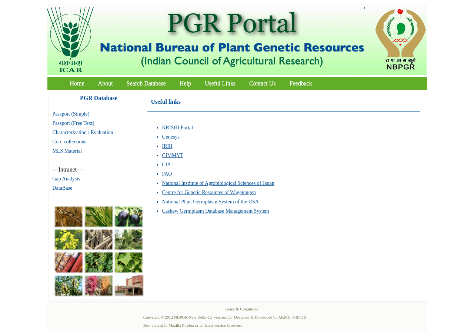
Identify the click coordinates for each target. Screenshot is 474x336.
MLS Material (67, 151)
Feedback (301, 83)
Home (77, 83)
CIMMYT (173, 155)
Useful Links (220, 83)
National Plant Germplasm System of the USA (210, 201)
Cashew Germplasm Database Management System (215, 211)
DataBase (63, 188)
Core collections (69, 141)
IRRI (167, 146)
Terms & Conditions (241, 309)
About (105, 83)
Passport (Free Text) (73, 123)
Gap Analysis (66, 179)
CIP (166, 164)
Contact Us (262, 83)
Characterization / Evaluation (83, 132)
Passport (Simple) (71, 114)
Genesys (171, 137)
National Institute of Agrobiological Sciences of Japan (218, 183)
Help (185, 83)
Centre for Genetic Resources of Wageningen (209, 192)
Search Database (146, 83)
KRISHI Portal (177, 127)
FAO (167, 174)
